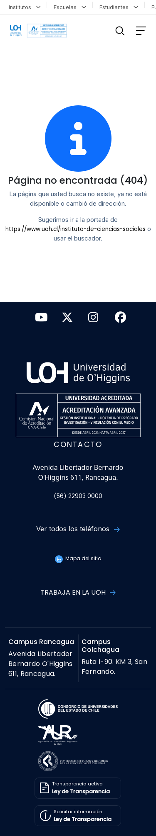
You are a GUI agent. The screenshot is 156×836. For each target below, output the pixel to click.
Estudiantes (118, 6)
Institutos (25, 6)
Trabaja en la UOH (77, 592)
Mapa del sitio (78, 558)
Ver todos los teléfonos (77, 529)
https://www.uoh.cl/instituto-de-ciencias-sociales (75, 229)
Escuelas (70, 6)
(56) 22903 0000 (78, 496)
